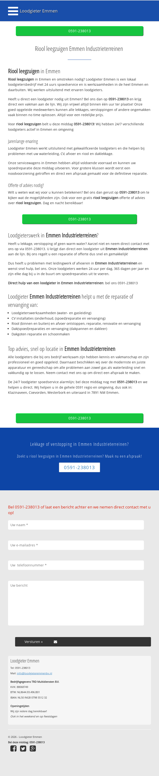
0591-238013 (79, 30)
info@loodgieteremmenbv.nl (34, 673)
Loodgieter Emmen (39, 11)
